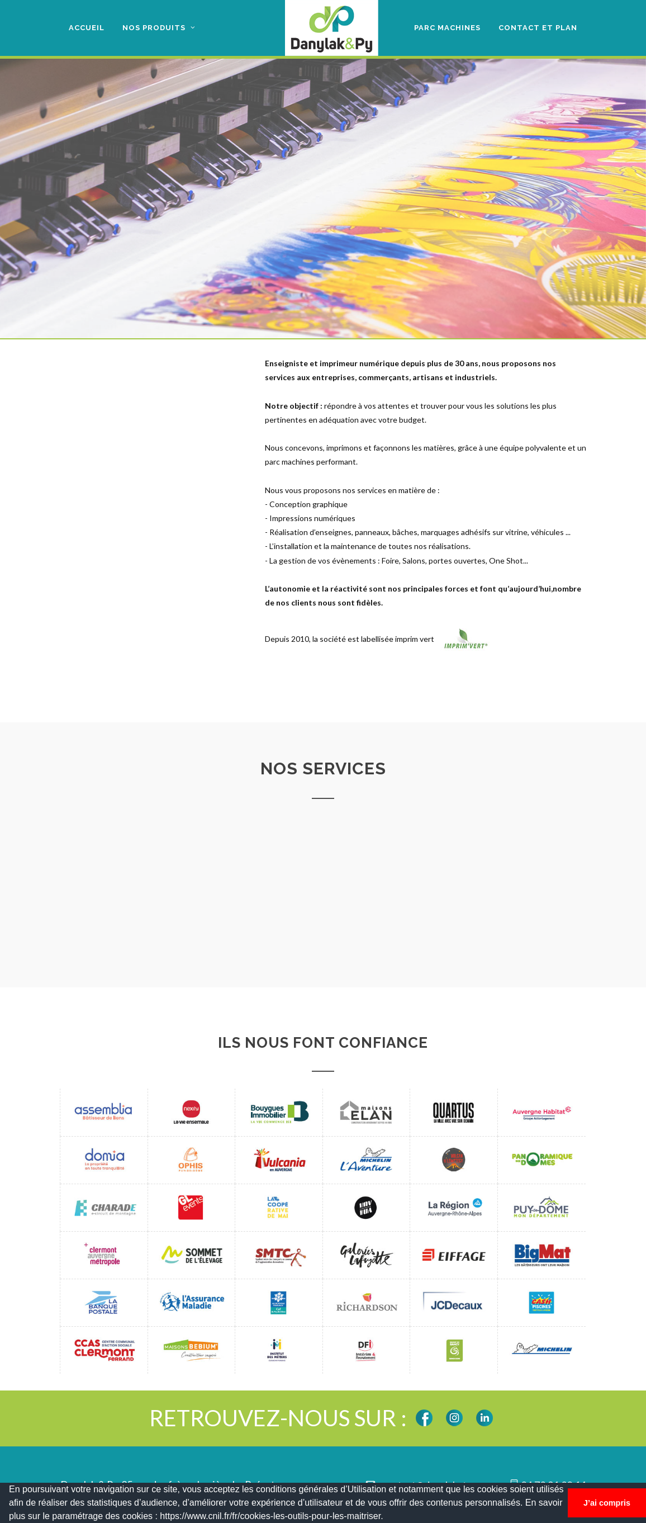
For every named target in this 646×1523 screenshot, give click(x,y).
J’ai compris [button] (606, 1502)
